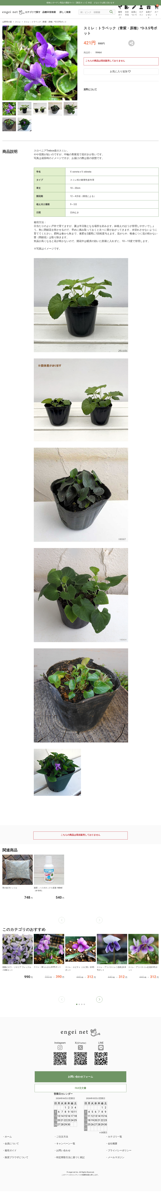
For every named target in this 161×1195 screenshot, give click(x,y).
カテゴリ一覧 (115, 1136)
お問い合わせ (63, 1150)
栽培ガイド (11, 1150)
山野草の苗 (7, 22)
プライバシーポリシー (119, 1150)
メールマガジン (116, 1157)
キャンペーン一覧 (65, 1143)
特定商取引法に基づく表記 (70, 1157)
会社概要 (112, 1143)
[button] (99, 999)
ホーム (8, 1136)
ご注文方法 (62, 1136)
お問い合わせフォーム (80, 1076)
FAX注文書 (80, 1088)
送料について (90, 89)
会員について (12, 1143)
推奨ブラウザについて (16, 1157)
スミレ (18, 22)
